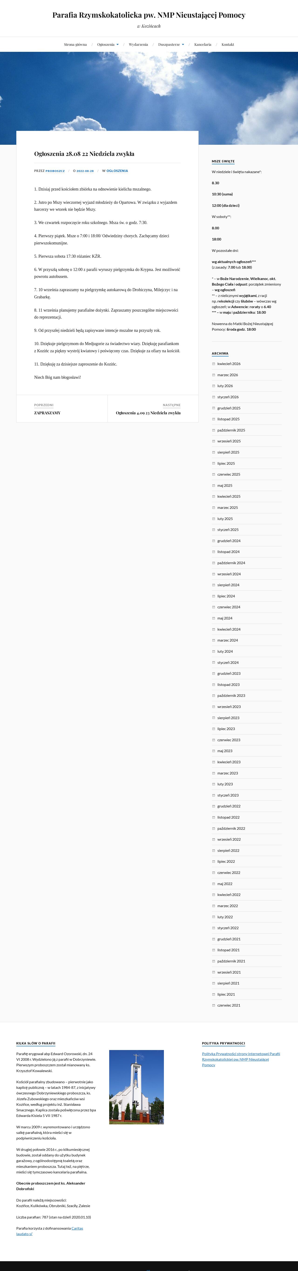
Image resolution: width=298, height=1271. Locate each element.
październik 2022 (231, 828)
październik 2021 (231, 961)
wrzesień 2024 (229, 574)
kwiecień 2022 (228, 894)
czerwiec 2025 (228, 474)
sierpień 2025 (228, 452)
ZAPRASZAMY (47, 426)
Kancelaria (202, 44)
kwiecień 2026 (228, 363)
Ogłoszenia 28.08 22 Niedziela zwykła (104, 158)
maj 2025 (224, 485)
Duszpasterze (169, 44)
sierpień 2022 (228, 850)
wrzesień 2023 (229, 706)
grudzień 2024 (228, 540)
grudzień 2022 (228, 806)
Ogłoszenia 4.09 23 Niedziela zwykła (148, 426)
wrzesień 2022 (229, 839)
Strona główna (75, 44)
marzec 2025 (227, 507)
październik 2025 (231, 430)
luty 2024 (225, 651)
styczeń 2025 (228, 529)
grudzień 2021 (228, 939)
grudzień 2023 (228, 673)
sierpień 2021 (228, 983)
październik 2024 (231, 562)
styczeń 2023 (228, 795)
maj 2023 (224, 750)
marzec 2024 (227, 640)
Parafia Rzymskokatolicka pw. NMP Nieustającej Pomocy (149, 14)
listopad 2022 (228, 817)
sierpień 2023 (228, 717)
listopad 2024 (228, 551)
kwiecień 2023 (228, 762)
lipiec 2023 (226, 728)
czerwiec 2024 (228, 607)
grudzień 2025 (228, 408)
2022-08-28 (87, 184)
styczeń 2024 (228, 662)
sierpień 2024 (228, 585)
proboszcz (56, 184)
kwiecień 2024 (228, 629)
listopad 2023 (228, 684)
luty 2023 (225, 784)
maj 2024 (224, 618)
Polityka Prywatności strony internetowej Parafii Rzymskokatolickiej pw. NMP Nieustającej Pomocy (241, 1059)
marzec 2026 (227, 374)
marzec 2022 (227, 905)
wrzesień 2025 (229, 441)
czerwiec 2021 (228, 1005)
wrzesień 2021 (229, 972)
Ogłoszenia (106, 44)
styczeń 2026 (228, 397)
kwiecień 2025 (228, 496)
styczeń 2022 (228, 927)
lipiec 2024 (226, 596)
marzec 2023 (227, 773)
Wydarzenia (138, 44)
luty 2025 (225, 518)
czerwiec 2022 (228, 872)
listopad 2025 (228, 419)
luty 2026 (225, 385)
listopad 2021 (228, 950)
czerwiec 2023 (228, 740)
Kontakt (228, 44)
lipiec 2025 (226, 463)
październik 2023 (231, 695)
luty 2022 (225, 917)
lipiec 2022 (226, 861)
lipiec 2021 (226, 994)
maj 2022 (224, 883)
